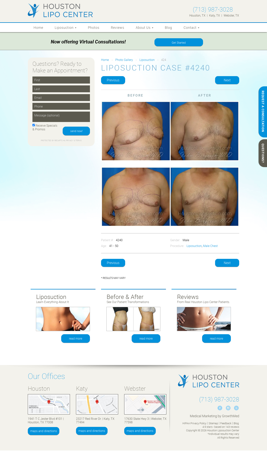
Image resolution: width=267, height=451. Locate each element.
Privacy (70, 141)
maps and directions (43, 431)
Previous (113, 80)
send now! (75, 132)
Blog (168, 27)
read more (75, 339)
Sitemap (213, 424)
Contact (191, 27)
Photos (93, 27)
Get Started (179, 43)
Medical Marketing (203, 416)
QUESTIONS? (263, 153)
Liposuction (65, 27)
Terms (78, 141)
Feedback (225, 424)
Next (227, 80)
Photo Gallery (124, 60)
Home (38, 27)
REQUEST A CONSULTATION (263, 111)
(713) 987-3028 (213, 9)
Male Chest (210, 246)
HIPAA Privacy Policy (194, 424)
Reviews (117, 27)
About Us (144, 27)
